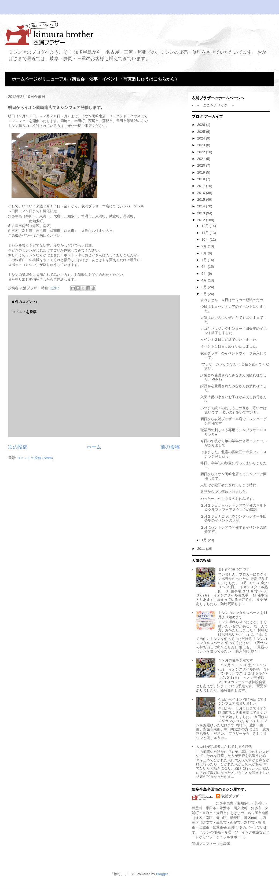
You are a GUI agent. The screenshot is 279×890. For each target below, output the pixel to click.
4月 (204, 280)
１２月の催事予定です (235, 660)
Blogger (162, 874)
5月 (204, 274)
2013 (201, 213)
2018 (201, 179)
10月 (205, 239)
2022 (201, 152)
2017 (201, 186)
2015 (201, 199)
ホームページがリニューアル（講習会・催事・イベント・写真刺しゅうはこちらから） (95, 79)
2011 (201, 549)
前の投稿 (170, 447)
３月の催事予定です (233, 569)
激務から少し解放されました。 (224, 492)
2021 (201, 159)
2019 (201, 172)
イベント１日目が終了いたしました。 (230, 346)
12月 (205, 226)
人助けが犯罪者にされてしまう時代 (228, 485)
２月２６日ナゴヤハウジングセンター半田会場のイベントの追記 (233, 518)
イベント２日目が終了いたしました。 (230, 340)
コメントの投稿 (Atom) (35, 458)
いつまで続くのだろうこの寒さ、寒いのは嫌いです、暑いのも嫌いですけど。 (233, 410)
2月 (204, 294)
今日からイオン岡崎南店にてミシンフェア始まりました (242, 701)
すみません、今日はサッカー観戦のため (231, 300)
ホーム (94, 447)
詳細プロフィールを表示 (211, 844)
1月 (204, 540)
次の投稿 (17, 447)
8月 (204, 253)
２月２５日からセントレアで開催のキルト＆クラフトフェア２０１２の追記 (233, 507)
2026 (201, 125)
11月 (205, 233)
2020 (201, 165)
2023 (201, 145)
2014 (201, 206)
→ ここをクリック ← (215, 105)
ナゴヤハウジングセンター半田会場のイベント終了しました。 (233, 331)
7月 (204, 260)
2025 (201, 132)
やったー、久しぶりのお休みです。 (228, 499)
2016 (201, 193)
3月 (204, 287)
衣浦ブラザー (231, 796)
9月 (204, 246)
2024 (201, 138)
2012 (201, 220)
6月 (204, 267)
